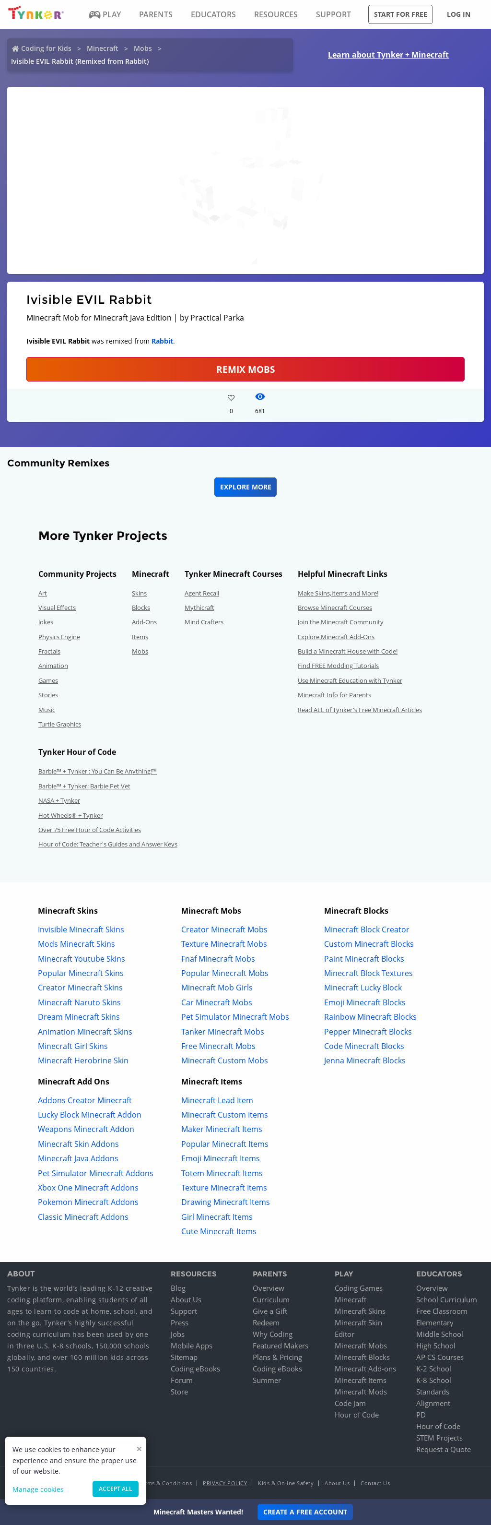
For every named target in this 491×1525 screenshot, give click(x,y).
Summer (267, 1380)
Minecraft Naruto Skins (79, 1002)
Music (46, 709)
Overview (268, 1288)
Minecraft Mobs (361, 1345)
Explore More (245, 486)
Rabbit (162, 341)
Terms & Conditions (165, 1483)
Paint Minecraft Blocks (364, 958)
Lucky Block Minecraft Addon (89, 1114)
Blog (178, 1288)
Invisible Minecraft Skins (81, 929)
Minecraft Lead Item (217, 1100)
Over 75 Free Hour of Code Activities (89, 829)
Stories (48, 695)
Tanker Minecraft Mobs (222, 1031)
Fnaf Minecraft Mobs (218, 958)
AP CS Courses (440, 1357)
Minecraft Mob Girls (217, 987)
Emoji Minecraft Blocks (365, 1002)
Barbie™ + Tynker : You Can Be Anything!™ (97, 771)
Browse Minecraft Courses (335, 607)
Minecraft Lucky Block (363, 987)
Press (179, 1322)
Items (140, 636)
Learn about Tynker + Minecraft (388, 54)
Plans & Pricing (277, 1357)
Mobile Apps (191, 1345)
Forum (182, 1380)
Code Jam (350, 1403)
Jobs (178, 1334)
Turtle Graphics (59, 724)
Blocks (141, 607)
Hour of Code (357, 1414)
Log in (458, 14)
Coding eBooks (195, 1368)
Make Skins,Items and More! (338, 593)
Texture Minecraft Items (224, 1187)
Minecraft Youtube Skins (81, 958)
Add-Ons (144, 622)
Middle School (439, 1334)
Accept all (115, 1489)
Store (179, 1391)
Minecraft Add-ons (365, 1368)
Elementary (435, 1322)
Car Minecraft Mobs (216, 1002)
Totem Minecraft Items (222, 1173)
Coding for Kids (46, 48)
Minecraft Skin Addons (78, 1144)
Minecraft (102, 48)
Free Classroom (442, 1311)
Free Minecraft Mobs (218, 1046)
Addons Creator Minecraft (85, 1100)
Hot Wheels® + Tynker (70, 815)
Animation (53, 665)
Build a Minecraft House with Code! (347, 651)
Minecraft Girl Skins (73, 1046)
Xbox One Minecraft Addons (88, 1187)
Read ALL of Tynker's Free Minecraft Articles (360, 709)
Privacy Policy (225, 1483)
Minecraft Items (360, 1380)
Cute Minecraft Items (219, 1231)
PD (421, 1414)
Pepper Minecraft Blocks (368, 1031)
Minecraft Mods (361, 1391)
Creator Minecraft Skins (80, 987)
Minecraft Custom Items (224, 1114)
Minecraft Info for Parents (334, 695)
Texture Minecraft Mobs (224, 944)
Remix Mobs (245, 369)
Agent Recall (202, 593)
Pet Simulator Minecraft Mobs (235, 1017)
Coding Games (359, 1288)
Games (48, 680)
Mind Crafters (204, 622)
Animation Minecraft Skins (85, 1031)
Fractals (49, 651)
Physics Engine (59, 636)
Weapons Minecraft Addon (86, 1129)
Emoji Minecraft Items (220, 1158)
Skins (139, 593)
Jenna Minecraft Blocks (365, 1060)
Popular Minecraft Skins (81, 973)
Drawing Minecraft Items (225, 1202)
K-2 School (433, 1368)
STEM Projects (439, 1437)
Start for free (400, 14)
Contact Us (375, 1483)
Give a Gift (270, 1311)
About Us (186, 1299)
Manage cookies (38, 1489)
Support (184, 1311)
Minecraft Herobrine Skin (83, 1060)
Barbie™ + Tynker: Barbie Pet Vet (84, 786)
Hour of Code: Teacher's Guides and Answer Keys (107, 844)
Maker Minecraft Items (221, 1129)
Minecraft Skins (360, 1311)
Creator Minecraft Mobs (224, 929)
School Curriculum (446, 1299)
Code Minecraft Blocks (364, 1046)
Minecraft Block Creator (366, 929)
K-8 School (433, 1380)
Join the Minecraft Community (341, 622)
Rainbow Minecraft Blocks (370, 1017)
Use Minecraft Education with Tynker (350, 680)
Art (42, 593)
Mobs (143, 48)
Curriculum (271, 1299)
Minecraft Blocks (362, 1357)
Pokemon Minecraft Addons (88, 1202)
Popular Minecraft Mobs (225, 973)
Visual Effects (57, 607)
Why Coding (272, 1334)
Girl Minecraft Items (217, 1217)
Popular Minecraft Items (225, 1144)
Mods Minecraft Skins (76, 944)
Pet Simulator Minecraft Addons (95, 1173)
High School (436, 1345)
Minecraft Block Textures (368, 973)
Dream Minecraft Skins (79, 1017)
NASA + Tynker (59, 800)
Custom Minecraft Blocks (369, 944)
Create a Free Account (305, 1511)
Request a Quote (443, 1449)
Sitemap (184, 1357)
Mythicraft (199, 607)
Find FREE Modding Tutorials (338, 665)
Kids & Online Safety (286, 1483)
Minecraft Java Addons (78, 1158)
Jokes (45, 622)
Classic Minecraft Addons (83, 1217)
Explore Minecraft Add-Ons (336, 636)
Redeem (266, 1322)
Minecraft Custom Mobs (224, 1060)
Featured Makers (280, 1345)
